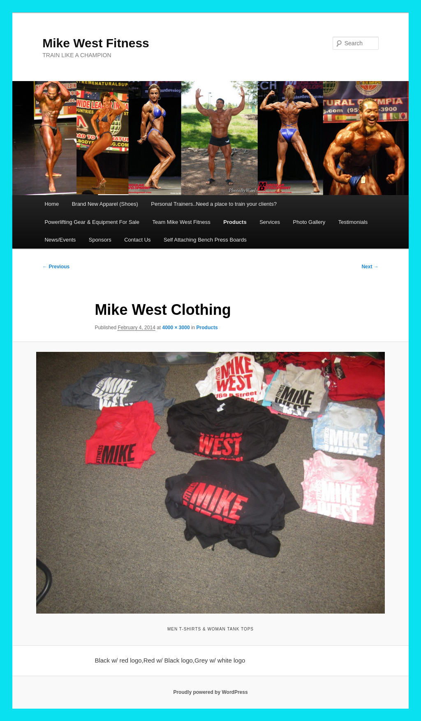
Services (269, 222)
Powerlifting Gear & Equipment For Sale (91, 222)
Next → (369, 267)
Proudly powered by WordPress (210, 692)
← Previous (55, 267)
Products (234, 222)
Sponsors (100, 240)
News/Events (60, 240)
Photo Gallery (309, 222)
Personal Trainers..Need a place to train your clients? (214, 204)
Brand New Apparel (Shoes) (105, 204)
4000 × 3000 (176, 327)
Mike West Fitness (95, 43)
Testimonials (353, 222)
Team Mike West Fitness (181, 222)
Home (51, 204)
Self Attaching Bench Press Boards (205, 240)
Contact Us (137, 240)
